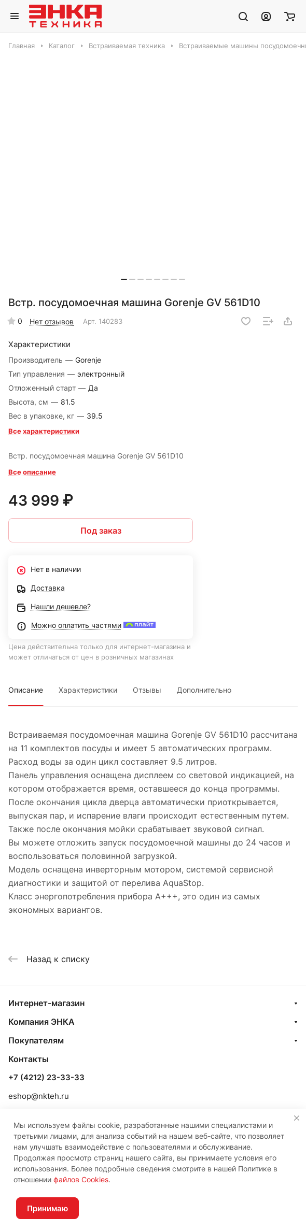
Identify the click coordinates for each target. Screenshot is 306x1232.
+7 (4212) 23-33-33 (46, 1077)
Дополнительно (204, 689)
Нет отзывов (52, 321)
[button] (124, 279)
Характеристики (88, 689)
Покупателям (36, 1040)
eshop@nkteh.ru (38, 1096)
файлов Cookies (80, 1179)
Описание (25, 689)
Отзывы (147, 689)
